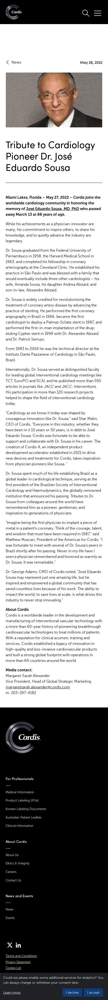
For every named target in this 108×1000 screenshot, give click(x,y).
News (9, 909)
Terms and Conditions (21, 956)
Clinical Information (19, 826)
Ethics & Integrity (17, 863)
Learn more (12, 993)
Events (10, 918)
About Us (12, 855)
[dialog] (54, 986)
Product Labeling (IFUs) (22, 800)
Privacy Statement (18, 962)
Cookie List (13, 968)
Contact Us (13, 880)
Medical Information (20, 792)
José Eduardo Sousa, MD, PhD (52, 209)
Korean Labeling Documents (26, 809)
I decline (72, 993)
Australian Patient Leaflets (24, 817)
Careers (11, 872)
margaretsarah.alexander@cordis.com (38, 687)
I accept (93, 993)
